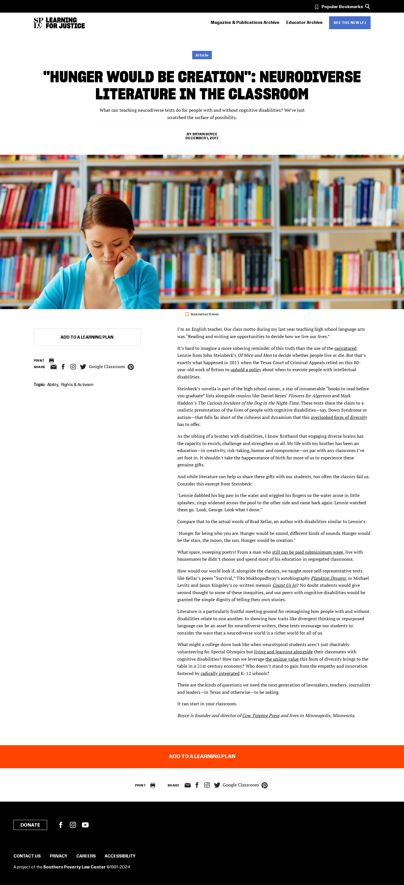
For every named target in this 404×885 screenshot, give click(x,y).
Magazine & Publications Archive (245, 23)
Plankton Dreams (328, 578)
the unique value (282, 659)
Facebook (60, 825)
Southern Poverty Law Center (74, 867)
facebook (63, 366)
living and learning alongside (283, 652)
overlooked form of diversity (339, 417)
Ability (52, 385)
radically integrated (220, 673)
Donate (30, 825)
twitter (83, 366)
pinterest (130, 367)
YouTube (85, 825)
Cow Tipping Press (260, 715)
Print (39, 360)
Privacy (58, 856)
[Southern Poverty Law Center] (38, 22)
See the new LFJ (350, 22)
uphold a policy (246, 369)
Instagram (73, 366)
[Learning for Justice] (65, 22)
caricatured (345, 348)
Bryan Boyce (204, 134)
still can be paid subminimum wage (307, 552)
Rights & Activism (77, 385)
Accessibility (120, 856)
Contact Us (27, 856)
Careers (86, 856)
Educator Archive (304, 23)
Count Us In (284, 585)
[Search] (368, 6)
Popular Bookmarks (342, 7)
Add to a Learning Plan (87, 337)
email (54, 367)
